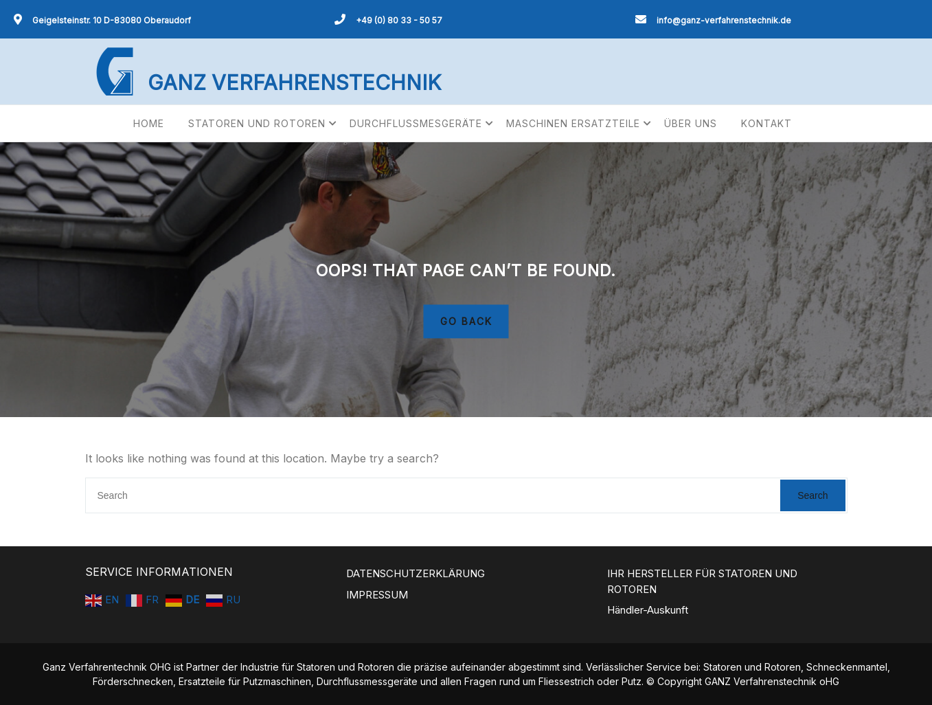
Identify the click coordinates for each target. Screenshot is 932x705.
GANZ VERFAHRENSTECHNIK (294, 82)
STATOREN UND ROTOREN (257, 123)
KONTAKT (766, 123)
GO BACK (466, 322)
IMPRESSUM (377, 594)
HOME (148, 123)
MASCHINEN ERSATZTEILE (573, 123)
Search (812, 495)
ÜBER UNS (690, 123)
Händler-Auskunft (647, 609)
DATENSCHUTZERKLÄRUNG (415, 573)
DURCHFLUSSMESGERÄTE (416, 123)
